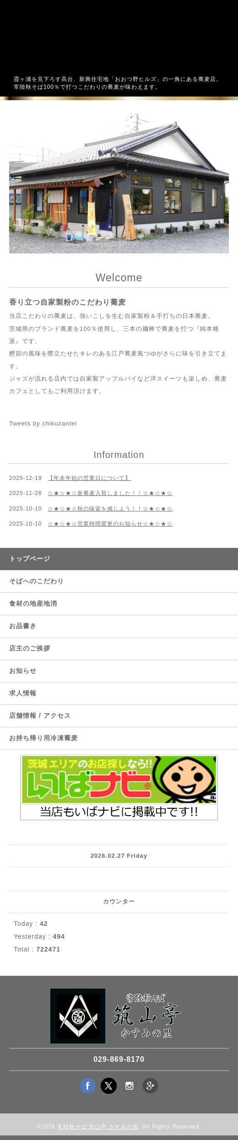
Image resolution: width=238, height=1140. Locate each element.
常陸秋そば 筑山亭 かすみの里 (98, 1127)
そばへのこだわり (36, 581)
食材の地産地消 (33, 603)
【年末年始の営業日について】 (89, 478)
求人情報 (23, 693)
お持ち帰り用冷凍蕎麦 (43, 738)
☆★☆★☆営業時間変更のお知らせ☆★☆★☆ (110, 524)
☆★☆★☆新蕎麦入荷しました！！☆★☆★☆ (110, 493)
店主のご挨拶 (29, 648)
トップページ (29, 558)
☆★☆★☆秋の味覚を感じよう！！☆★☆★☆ (110, 508)
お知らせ (23, 670)
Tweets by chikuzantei (43, 423)
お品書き (23, 625)
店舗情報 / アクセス (40, 715)
